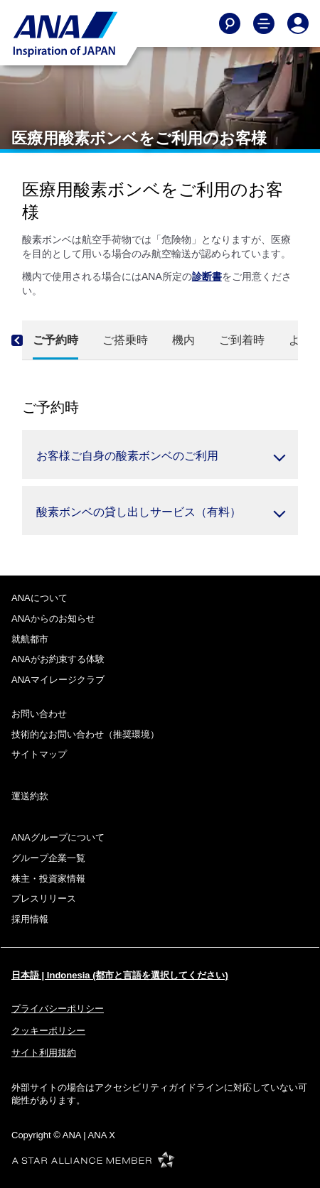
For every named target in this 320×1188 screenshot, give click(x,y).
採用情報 (29, 919)
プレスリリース (43, 898)
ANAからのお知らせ (53, 618)
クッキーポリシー (48, 1030)
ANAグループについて (58, 837)
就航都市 (29, 639)
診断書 (207, 276)
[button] (160, 454)
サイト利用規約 (43, 1052)
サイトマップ (39, 754)
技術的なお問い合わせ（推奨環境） (85, 734)
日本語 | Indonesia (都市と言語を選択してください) (119, 975)
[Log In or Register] (298, 23)
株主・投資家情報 (48, 878)
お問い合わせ (39, 713)
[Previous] (29, 340)
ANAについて (39, 598)
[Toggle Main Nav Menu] (263, 23)
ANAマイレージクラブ (58, 679)
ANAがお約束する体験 (58, 659)
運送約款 (29, 796)
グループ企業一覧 (48, 858)
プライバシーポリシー (57, 1008)
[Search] (229, 23)
